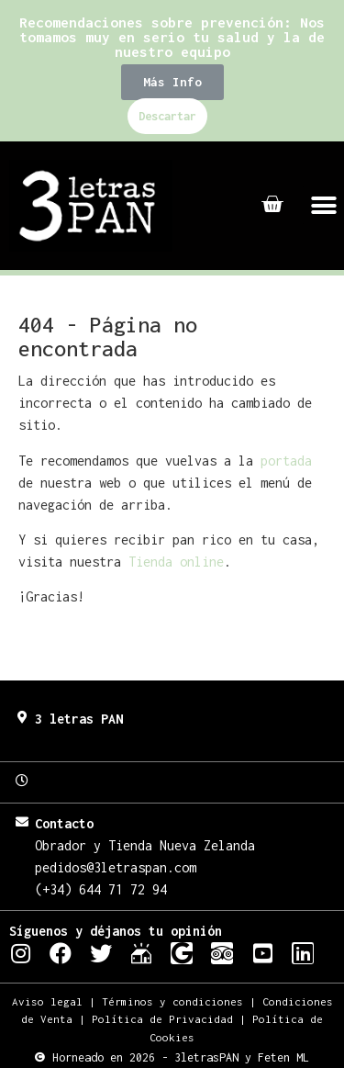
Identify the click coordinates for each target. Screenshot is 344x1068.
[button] (172, 82)
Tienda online (176, 561)
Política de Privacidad (162, 1019)
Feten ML (283, 1057)
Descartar (167, 116)
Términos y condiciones (172, 1001)
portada (286, 460)
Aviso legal (47, 1001)
